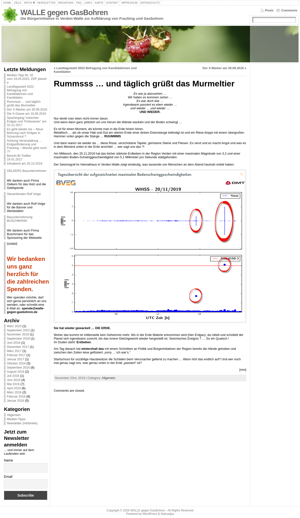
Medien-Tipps (16, 419)
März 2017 (14, 351)
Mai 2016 (13, 384)
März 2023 (14, 326)
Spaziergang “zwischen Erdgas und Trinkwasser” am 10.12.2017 (26, 121)
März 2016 (14, 392)
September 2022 (18, 330)
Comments (289, 10)
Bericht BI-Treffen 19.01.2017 (19, 157)
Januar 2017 (15, 359)
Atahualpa (167, 514)
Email (8, 477)
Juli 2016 (13, 376)
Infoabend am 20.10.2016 (24, 163)
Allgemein (13, 415)
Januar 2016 (15, 400)
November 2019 (18, 334)
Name (8, 460)
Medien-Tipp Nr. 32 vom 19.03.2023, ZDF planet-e (27, 78)
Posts (269, 10)
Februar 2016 (16, 396)
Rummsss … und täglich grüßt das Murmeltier (24, 103)
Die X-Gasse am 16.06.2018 (26, 113)
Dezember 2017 (18, 347)
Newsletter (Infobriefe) (22, 423)
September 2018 (18, 338)
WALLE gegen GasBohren (64, 12)
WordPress (150, 514)
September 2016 (18, 367)
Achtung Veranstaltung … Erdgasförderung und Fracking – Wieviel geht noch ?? (27, 146)
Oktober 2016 (16, 363)
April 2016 (14, 388)
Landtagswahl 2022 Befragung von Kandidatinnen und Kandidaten (20, 92)
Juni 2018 (13, 342)
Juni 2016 (13, 380)
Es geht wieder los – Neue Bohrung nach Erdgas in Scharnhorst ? (25, 132)
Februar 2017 (16, 355)
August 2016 (15, 371)
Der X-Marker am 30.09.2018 (27, 109)
